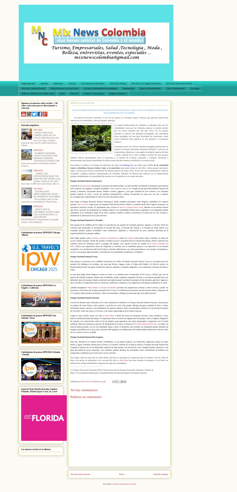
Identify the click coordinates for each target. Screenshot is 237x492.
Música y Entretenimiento (150, 88)
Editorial (44, 83)
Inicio (122, 474)
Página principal (28, 83)
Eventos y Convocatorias (94, 93)
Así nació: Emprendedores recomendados (100, 88)
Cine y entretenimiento (176, 88)
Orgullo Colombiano (118, 93)
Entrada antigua (160, 474)
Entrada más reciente (80, 474)
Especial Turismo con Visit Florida (64, 88)
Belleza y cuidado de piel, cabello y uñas (38, 93)
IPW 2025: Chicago (118, 83)
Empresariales (128, 88)
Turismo (72, 83)
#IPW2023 (38, 150)
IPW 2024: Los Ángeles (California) (146, 83)
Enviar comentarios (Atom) (125, 484)
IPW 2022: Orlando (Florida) (33, 88)
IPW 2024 (38, 130)
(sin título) (38, 189)
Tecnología (195, 88)
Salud (62, 93)
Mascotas (74, 93)
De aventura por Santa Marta (92, 83)
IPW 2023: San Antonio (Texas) (179, 83)
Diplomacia (58, 83)
